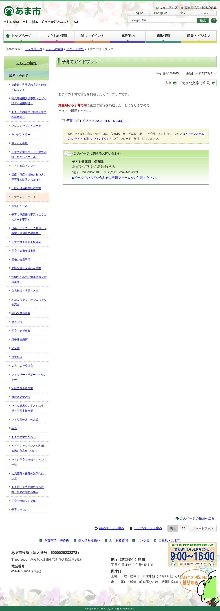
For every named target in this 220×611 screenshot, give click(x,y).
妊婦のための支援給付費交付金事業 (28, 280)
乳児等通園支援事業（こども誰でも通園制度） (28, 101)
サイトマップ (169, 7)
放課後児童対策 (20, 397)
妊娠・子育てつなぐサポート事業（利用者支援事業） (28, 231)
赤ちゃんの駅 (19, 143)
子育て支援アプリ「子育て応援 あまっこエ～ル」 (28, 155)
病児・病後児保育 (22, 365)
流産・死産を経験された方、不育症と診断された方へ (28, 177)
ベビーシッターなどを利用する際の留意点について (28, 448)
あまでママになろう (23, 437)
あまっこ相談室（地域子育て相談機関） (28, 115)
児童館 (15, 348)
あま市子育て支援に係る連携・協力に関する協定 (27, 490)
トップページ (21, 36)
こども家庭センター (23, 165)
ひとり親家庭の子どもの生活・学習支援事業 (27, 408)
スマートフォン (203, 528)
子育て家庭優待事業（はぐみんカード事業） (28, 217)
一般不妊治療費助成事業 (26, 188)
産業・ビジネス (199, 36)
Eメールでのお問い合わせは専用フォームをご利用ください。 (115, 177)
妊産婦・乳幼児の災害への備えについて (28, 87)
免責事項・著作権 (56, 540)
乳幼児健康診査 (20, 313)
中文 (183, 13)
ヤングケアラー (20, 134)
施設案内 (128, 36)
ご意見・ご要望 (169, 540)
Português (160, 13)
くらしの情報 (57, 36)
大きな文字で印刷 (195, 83)
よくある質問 (118, 540)
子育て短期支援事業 (23, 250)
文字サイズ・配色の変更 (201, 7)
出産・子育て (75, 49)
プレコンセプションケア (26, 125)
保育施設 (16, 357)
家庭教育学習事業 (22, 388)
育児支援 (16, 322)
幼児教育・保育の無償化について (28, 476)
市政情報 (163, 36)
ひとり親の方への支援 (24, 419)
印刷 (168, 82)
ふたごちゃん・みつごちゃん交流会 (28, 302)
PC (184, 528)
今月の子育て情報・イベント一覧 (28, 462)
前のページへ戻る (111, 528)
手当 (14, 428)
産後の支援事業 (20, 259)
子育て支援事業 (20, 330)
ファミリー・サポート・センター (28, 377)
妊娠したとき (19, 205)
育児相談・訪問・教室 (24, 290)
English (138, 13)
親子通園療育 (19, 339)
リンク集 (143, 540)
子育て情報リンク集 (23, 500)
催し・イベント (92, 36)
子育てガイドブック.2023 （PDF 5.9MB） (97, 120)
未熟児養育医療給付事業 (26, 268)
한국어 (205, 13)
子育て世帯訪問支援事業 (26, 242)
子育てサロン (19, 509)
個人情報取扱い (89, 540)
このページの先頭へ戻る (197, 518)
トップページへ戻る (148, 528)
